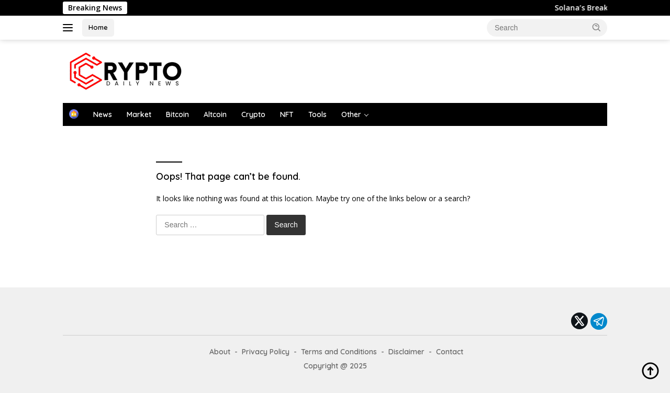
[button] (596, 27)
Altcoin (215, 114)
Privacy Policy (265, 351)
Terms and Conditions (339, 351)
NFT (287, 114)
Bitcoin (177, 114)
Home (98, 27)
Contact (449, 351)
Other (351, 114)
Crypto (253, 114)
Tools (317, 114)
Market (139, 114)
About (219, 351)
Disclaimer (406, 351)
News (102, 114)
